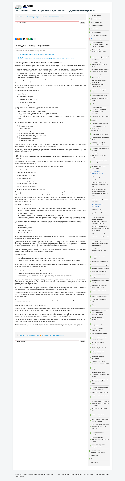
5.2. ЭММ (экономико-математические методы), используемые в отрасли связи (46, 58)
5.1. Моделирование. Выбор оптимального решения (36, 54)
